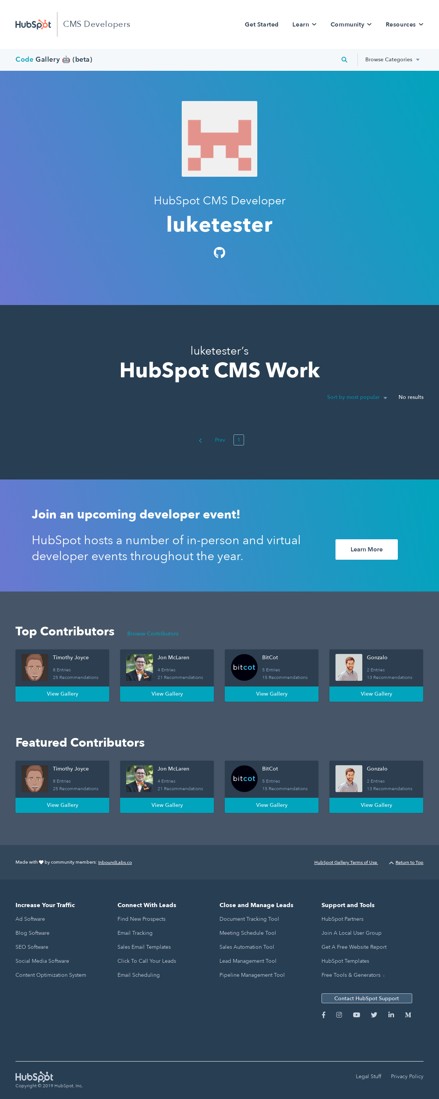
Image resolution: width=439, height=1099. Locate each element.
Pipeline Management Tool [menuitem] (252, 975)
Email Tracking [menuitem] (135, 933)
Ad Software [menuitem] (30, 919)
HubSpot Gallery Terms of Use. (346, 862)
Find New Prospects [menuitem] (141, 919)
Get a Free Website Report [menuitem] (354, 947)
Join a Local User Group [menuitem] (352, 933)
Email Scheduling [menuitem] (138, 975)
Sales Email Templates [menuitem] (144, 947)
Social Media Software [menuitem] (42, 961)
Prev (212, 440)
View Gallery (62, 693)
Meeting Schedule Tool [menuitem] (248, 933)
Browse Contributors (152, 633)
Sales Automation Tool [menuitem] (247, 947)
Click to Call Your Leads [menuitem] (146, 961)
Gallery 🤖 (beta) (54, 59)
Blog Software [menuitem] (32, 933)
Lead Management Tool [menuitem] (248, 961)
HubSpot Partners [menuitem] (342, 919)
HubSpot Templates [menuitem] (345, 961)
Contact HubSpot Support (366, 998)
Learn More (367, 549)
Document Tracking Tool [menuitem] (249, 919)
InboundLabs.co (115, 862)
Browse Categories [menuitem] (388, 59)
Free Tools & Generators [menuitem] (351, 975)
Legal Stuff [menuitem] (368, 1076)
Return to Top (406, 862)
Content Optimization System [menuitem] (50, 975)
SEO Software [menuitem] (31, 947)
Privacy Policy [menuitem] (407, 1076)
